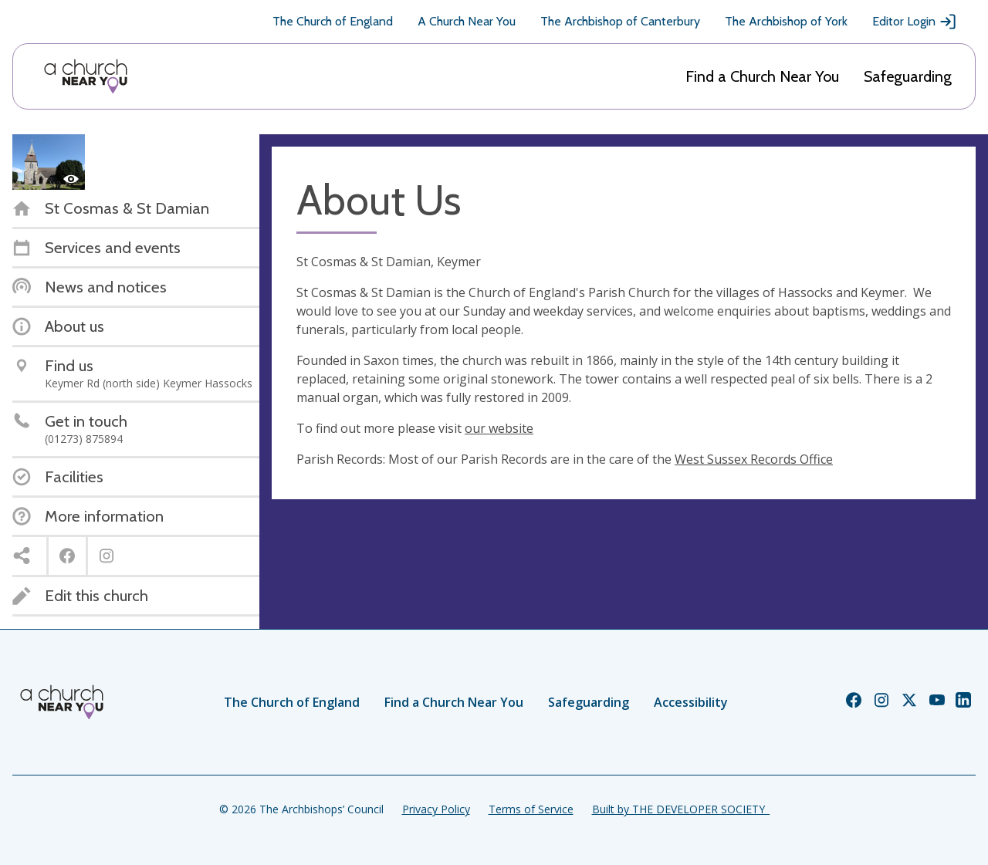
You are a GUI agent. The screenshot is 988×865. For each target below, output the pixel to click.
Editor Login (914, 21)
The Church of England (332, 21)
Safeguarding (908, 76)
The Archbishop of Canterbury (620, 21)
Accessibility (691, 702)
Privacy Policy (436, 809)
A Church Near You (467, 21)
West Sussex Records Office (754, 459)
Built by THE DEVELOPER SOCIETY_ (681, 809)
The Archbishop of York (786, 21)
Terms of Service (531, 809)
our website (499, 428)
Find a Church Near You (762, 76)
